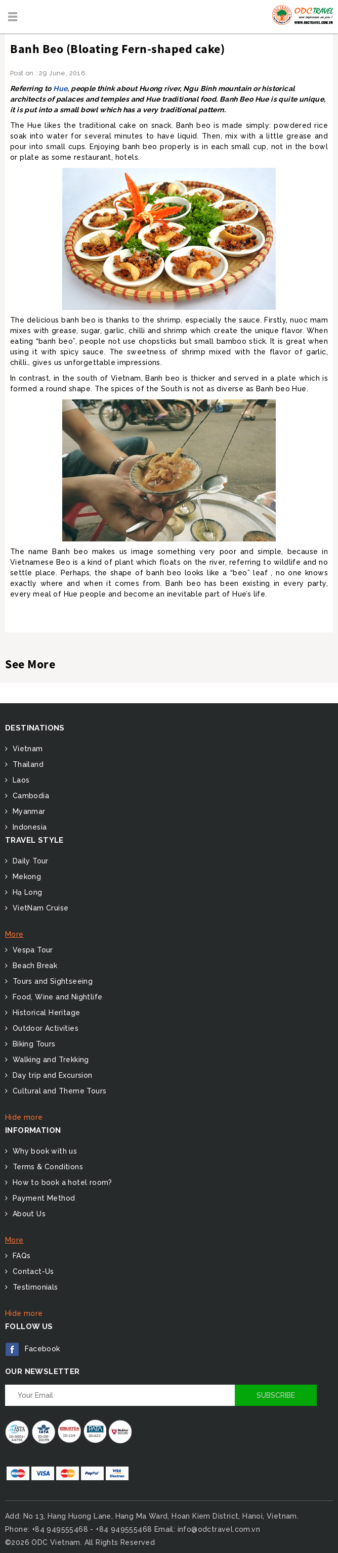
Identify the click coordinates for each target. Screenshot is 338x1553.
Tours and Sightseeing (51, 981)
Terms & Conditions (46, 1167)
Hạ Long (26, 892)
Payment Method (42, 1198)
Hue (60, 88)
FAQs (20, 1256)
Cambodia (29, 796)
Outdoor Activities (44, 1028)
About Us (28, 1214)
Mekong (25, 877)
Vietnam (26, 749)
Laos (19, 780)
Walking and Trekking (49, 1060)
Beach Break (33, 966)
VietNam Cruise (39, 908)
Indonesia (28, 827)
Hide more (24, 1117)
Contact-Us (32, 1271)
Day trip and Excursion (51, 1075)
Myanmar (27, 811)
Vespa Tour (31, 950)
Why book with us (43, 1151)
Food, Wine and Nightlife (56, 997)
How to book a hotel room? (61, 1182)
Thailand (27, 764)
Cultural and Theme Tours (58, 1091)
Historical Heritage (45, 1013)
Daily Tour (29, 861)
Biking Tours (32, 1044)
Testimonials (34, 1287)
